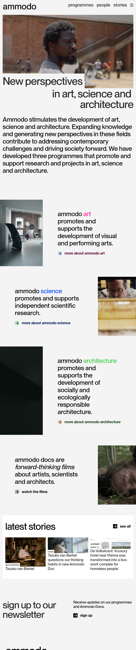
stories (120, 5)
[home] (20, 6)
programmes (81, 5)
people (103, 5)
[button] (131, 5)
